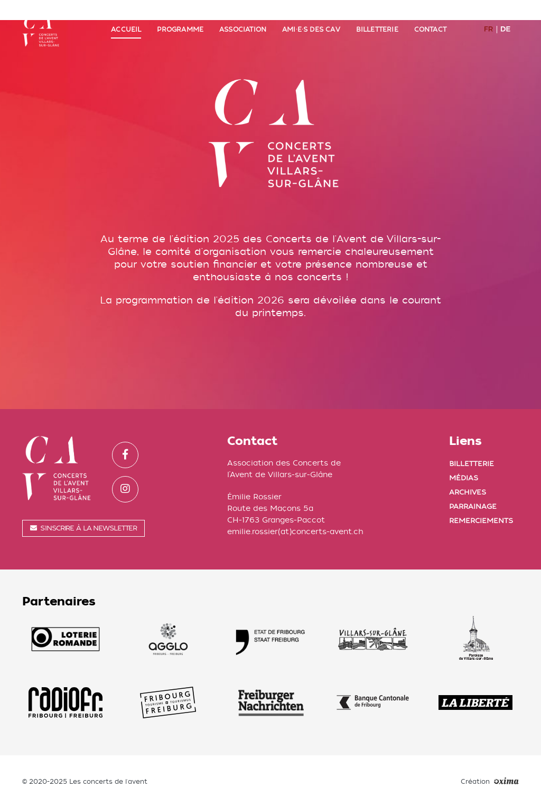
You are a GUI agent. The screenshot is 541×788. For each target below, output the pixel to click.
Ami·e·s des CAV (311, 19)
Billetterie (377, 19)
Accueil (126, 19)
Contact (430, 19)
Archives (467, 471)
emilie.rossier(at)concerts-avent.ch (295, 511)
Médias (463, 457)
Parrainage (473, 485)
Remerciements (481, 500)
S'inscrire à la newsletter (83, 507)
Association (242, 19)
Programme (180, 19)
